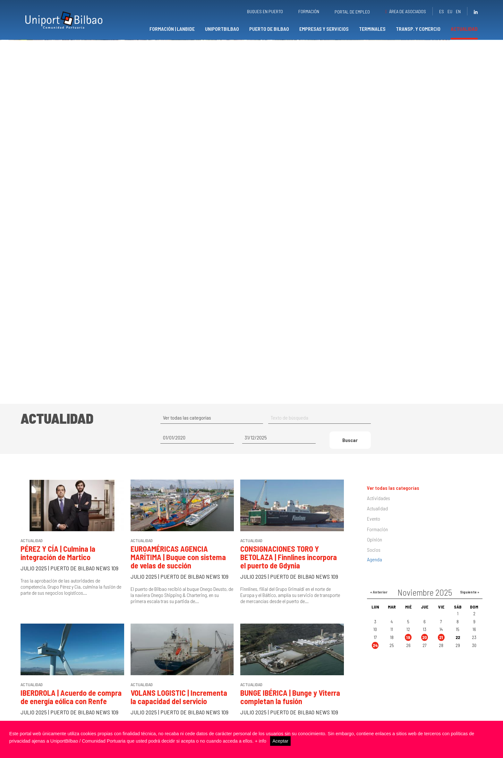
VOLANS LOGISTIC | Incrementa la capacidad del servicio (179, 712)
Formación (308, 11)
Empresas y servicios (324, 29)
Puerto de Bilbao (269, 29)
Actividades (378, 513)
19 (408, 652)
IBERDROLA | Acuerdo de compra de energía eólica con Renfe (71, 712)
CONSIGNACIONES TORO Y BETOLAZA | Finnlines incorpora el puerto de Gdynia (288, 572)
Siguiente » (469, 607)
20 (424, 652)
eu (450, 11)
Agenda (374, 574)
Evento (373, 534)
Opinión (374, 554)
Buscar (350, 455)
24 (375, 660)
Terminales (372, 29)
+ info (260, 741)
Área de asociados (407, 11)
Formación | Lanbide (172, 29)
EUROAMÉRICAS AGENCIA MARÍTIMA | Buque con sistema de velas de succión (178, 572)
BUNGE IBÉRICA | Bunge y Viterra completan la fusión (290, 712)
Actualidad (464, 29)
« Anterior (379, 607)
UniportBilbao (222, 29)
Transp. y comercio (418, 29)
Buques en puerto (265, 11)
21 (441, 652)
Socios (373, 565)
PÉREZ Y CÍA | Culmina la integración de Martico (58, 568)
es (441, 11)
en (458, 11)
